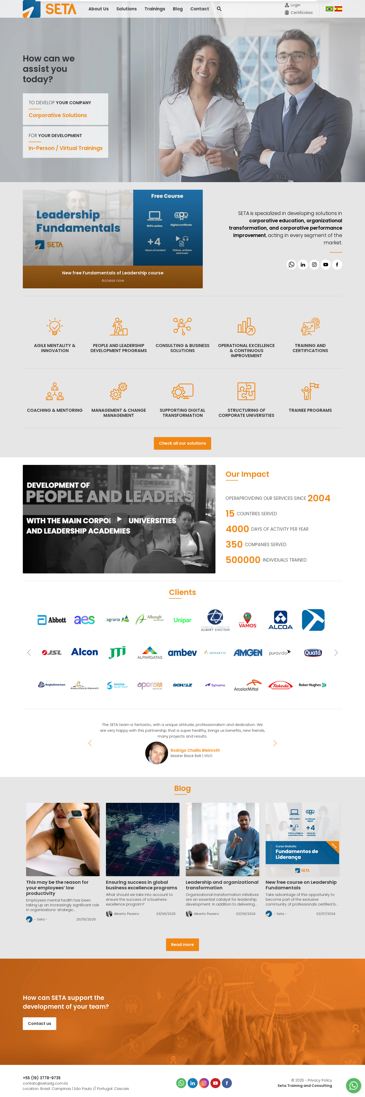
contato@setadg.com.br (45, 1083)
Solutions (121, 12)
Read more (182, 945)
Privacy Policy (320, 1080)
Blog (165, 12)
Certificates (302, 16)
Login (295, 8)
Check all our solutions (182, 443)
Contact (185, 12)
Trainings (146, 12)
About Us (96, 12)
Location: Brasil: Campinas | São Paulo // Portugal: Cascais (76, 1088)
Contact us (39, 1023)
